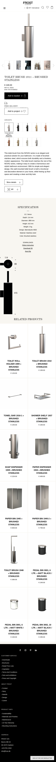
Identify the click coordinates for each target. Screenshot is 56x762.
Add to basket (17, 96)
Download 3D (28, 248)
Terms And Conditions (9, 672)
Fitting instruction (28, 245)
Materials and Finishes (10, 717)
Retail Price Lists (8, 666)
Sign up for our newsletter (42, 758)
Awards (4, 694)
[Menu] (4, 8)
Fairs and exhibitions (9, 675)
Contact (5, 688)
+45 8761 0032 (6, 748)
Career (4, 700)
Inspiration (5, 669)
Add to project (17, 111)
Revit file (28, 251)
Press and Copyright (9, 678)
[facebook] (20, 650)
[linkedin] (35, 650)
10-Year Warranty (8, 723)
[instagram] (25, 650)
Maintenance (6, 720)
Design (4, 697)
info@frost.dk (5, 751)
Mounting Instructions (9, 726)
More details (11, 182)
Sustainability (6, 713)
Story (4, 691)
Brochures (5, 663)
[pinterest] (30, 650)
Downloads (6, 660)
